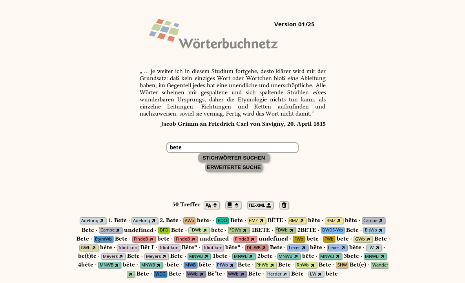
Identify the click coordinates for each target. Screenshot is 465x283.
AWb (189, 221)
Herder (274, 274)
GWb (360, 239)
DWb (196, 230)
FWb (298, 239)
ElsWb (371, 230)
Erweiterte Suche (234, 167)
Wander (380, 265)
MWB (190, 265)
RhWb (262, 265)
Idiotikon (128, 248)
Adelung (89, 221)
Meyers (110, 256)
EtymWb (103, 239)
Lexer (294, 248)
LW (370, 248)
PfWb (222, 265)
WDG (160, 274)
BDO (222, 221)
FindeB (141, 239)
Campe (370, 221)
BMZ (253, 221)
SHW (342, 265)
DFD (164, 230)
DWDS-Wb (332, 230)
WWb (192, 274)
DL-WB (254, 248)
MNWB (196, 256)
